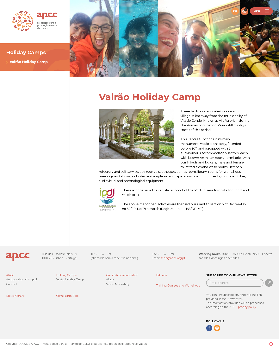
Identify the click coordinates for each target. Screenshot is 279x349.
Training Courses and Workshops (178, 285)
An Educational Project (21, 279)
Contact (11, 284)
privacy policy (247, 307)
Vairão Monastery (117, 284)
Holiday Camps (66, 275)
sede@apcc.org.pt (173, 258)
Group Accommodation (122, 275)
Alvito (110, 279)
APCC (10, 275)
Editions (161, 275)
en (235, 11)
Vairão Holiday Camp (29, 62)
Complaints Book (67, 296)
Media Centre (15, 296)
